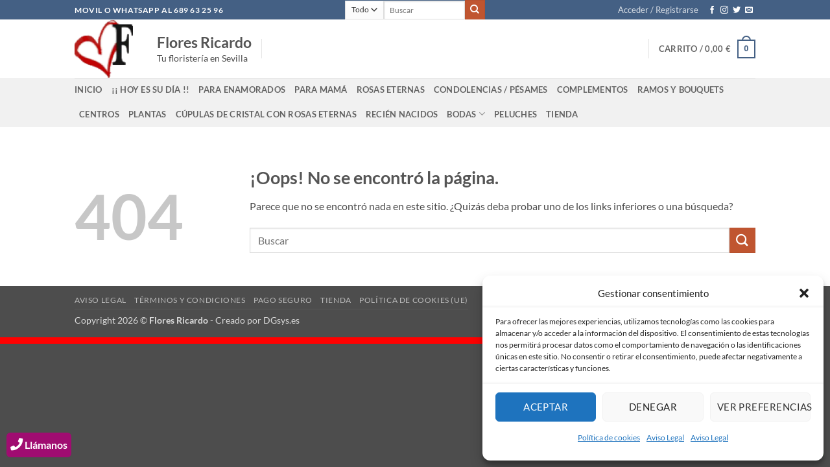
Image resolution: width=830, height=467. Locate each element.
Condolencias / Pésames (491, 89)
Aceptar (545, 407)
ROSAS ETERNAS (391, 89)
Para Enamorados (241, 89)
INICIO (88, 89)
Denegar (653, 407)
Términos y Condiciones (189, 300)
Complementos (592, 89)
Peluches (515, 114)
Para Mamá (320, 89)
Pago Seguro (283, 300)
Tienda (562, 114)
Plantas (147, 114)
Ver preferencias (764, 407)
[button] (804, 293)
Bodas (466, 114)
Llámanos (38, 444)
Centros (99, 114)
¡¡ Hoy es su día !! (151, 89)
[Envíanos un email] (749, 10)
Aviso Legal (665, 437)
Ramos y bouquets (680, 89)
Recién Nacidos (402, 114)
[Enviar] (474, 9)
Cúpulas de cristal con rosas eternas (266, 114)
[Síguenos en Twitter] (737, 10)
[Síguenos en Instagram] (724, 10)
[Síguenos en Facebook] (712, 10)
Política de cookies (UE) (413, 300)
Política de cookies (609, 437)
